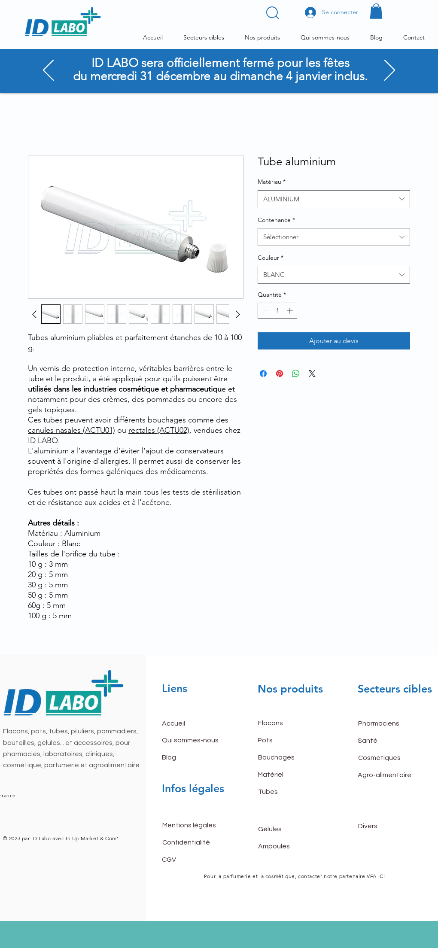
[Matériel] (288, 775)
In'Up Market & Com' (91, 838)
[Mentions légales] (192, 825)
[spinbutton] (277, 310)
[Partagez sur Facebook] (263, 373)
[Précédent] (48, 71)
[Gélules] (288, 829)
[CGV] (192, 859)
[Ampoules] (288, 846)
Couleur (270, 257)
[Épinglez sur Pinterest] (279, 373)
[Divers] (388, 826)
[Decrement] (264, 310)
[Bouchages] (288, 757)
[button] (272, 12)
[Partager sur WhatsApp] (296, 373)
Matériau (272, 181)
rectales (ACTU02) (158, 430)
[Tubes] (288, 792)
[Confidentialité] (192, 842)
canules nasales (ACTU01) (71, 430)
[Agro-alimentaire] (388, 775)
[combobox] (334, 199)
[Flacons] (288, 723)
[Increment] (290, 310)
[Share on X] (312, 373)
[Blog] (192, 757)
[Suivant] (389, 71)
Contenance (276, 220)
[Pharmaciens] (388, 723)
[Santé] (388, 741)
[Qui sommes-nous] (192, 740)
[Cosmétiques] (388, 758)
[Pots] (288, 740)
